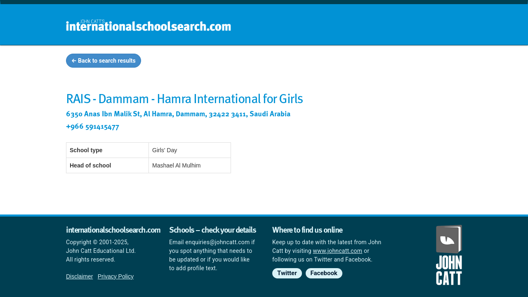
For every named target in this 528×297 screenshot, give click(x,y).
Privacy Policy (116, 276)
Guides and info (354, 62)
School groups (292, 62)
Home (246, 62)
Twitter (287, 273)
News (446, 62)
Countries (408, 62)
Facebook (324, 273)
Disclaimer (79, 276)
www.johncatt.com (338, 251)
